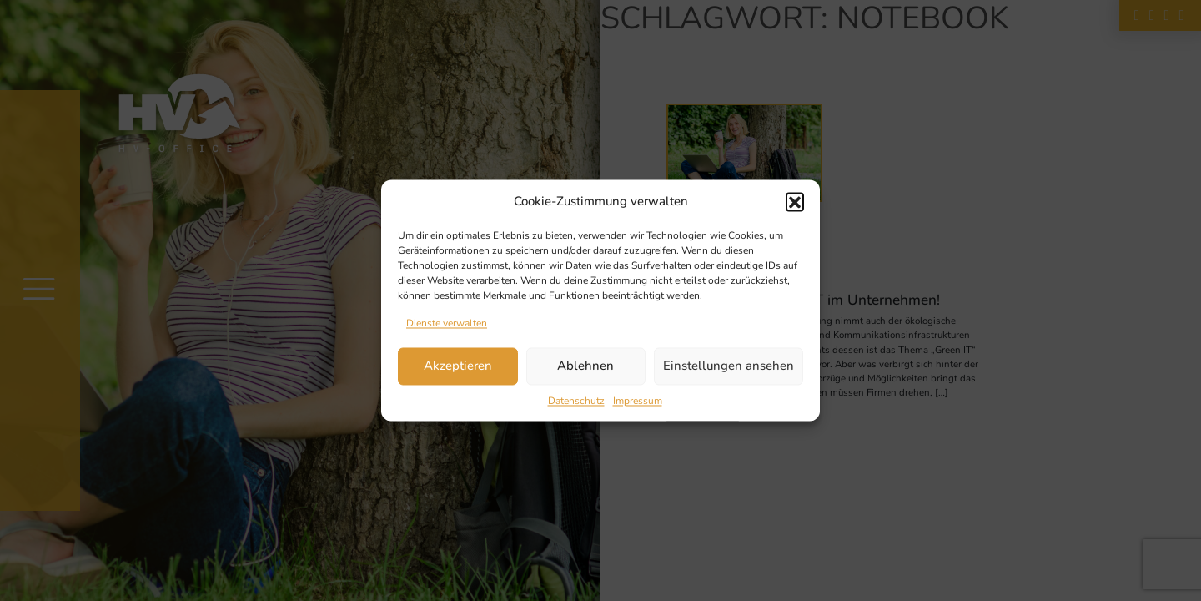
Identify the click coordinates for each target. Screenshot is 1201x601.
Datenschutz (576, 400)
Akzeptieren (458, 366)
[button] (794, 202)
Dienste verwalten (446, 323)
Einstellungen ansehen (728, 366)
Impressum (637, 400)
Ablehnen (585, 366)
